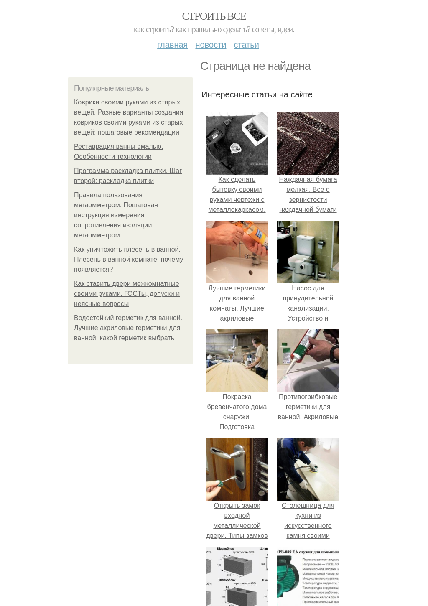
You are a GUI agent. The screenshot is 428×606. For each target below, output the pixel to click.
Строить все (214, 16)
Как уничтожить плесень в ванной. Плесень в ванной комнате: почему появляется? (128, 259)
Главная (172, 44)
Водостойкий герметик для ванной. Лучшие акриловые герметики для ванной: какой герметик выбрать (128, 327)
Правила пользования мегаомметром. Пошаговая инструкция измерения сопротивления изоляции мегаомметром (116, 215)
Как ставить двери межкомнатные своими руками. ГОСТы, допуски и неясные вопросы (127, 293)
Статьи (246, 44)
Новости (210, 44)
